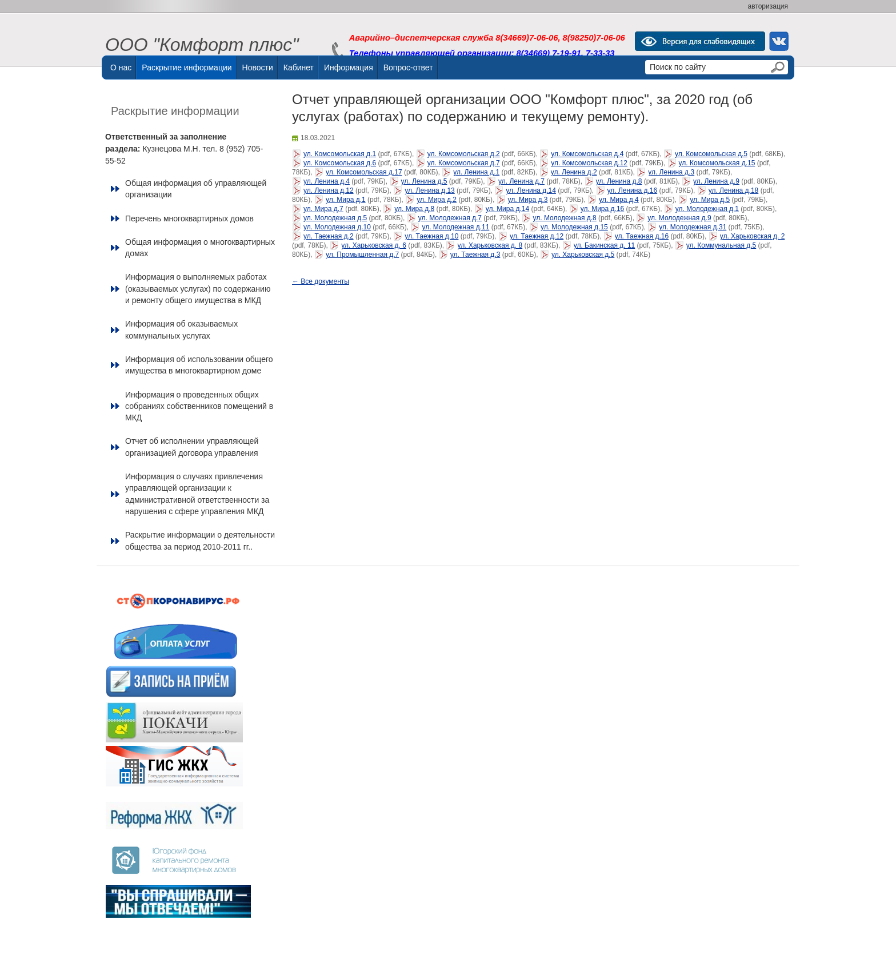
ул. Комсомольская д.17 (364, 172)
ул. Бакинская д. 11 (604, 245)
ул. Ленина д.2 (574, 172)
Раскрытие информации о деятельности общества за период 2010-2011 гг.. (200, 540)
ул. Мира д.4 (619, 200)
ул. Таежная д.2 (328, 236)
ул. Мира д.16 (602, 209)
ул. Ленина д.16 (632, 190)
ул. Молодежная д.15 (574, 227)
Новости (257, 67)
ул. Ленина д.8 (619, 181)
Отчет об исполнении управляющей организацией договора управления (191, 446)
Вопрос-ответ (408, 67)
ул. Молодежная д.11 (455, 227)
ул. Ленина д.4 (326, 181)
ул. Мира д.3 (528, 200)
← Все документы (320, 281)
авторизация (768, 6)
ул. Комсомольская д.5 (711, 154)
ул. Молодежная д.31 (692, 227)
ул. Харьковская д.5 (582, 255)
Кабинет (298, 67)
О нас (120, 67)
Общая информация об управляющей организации (195, 188)
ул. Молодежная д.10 (337, 227)
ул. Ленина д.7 (521, 181)
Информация (348, 67)
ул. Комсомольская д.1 (339, 154)
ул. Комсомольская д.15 (717, 163)
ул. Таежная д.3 (475, 255)
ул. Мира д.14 (507, 209)
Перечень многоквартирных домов (189, 218)
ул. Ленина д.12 (328, 190)
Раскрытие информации (186, 67)
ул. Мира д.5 (710, 200)
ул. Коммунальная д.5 (721, 245)
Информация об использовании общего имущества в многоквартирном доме (199, 365)
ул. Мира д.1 (346, 200)
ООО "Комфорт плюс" (202, 45)
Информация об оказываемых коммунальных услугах (181, 329)
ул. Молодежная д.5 (335, 218)
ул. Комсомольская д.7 (463, 163)
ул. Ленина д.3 (671, 172)
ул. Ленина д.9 (716, 181)
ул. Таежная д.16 (642, 236)
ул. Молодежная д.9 (679, 218)
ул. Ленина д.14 (531, 190)
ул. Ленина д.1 (476, 172)
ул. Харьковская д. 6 (373, 245)
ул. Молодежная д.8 (565, 218)
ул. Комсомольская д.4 (587, 154)
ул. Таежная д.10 (431, 236)
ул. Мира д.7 (323, 209)
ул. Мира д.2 (437, 200)
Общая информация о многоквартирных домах (200, 247)
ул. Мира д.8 (414, 209)
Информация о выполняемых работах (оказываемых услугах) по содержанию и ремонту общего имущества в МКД (197, 288)
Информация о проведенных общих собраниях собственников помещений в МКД (199, 406)
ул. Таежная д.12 (536, 236)
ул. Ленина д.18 (734, 190)
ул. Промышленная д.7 (362, 255)
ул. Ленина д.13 (430, 190)
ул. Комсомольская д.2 (463, 154)
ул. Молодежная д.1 (707, 209)
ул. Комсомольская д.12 (589, 163)
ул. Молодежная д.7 (450, 218)
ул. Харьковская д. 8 (489, 245)
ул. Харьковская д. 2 (752, 236)
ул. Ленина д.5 (424, 181)
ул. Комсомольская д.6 (339, 163)
